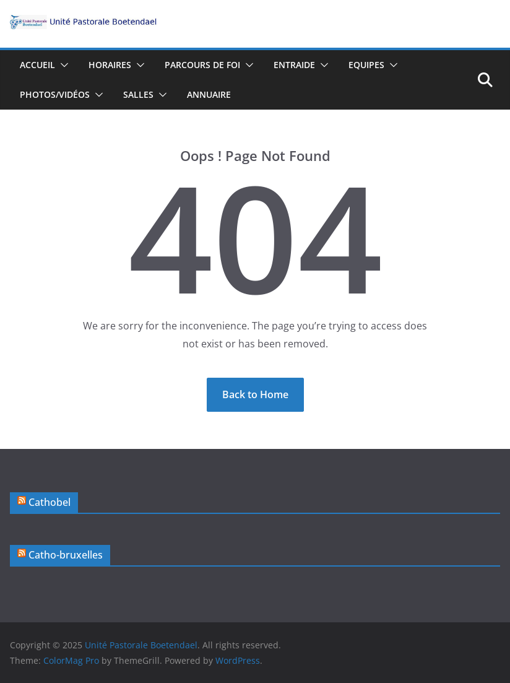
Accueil (37, 65)
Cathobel (49, 502)
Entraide (294, 65)
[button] (62, 65)
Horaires (110, 65)
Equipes (366, 65)
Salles (138, 94)
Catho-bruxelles (65, 555)
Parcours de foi (202, 65)
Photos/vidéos (55, 94)
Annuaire (209, 94)
